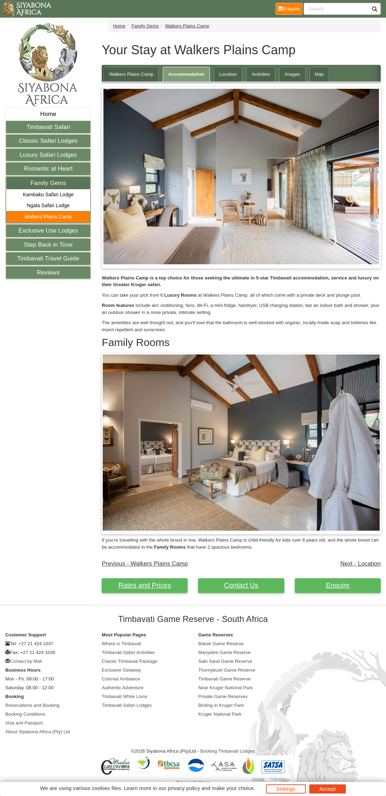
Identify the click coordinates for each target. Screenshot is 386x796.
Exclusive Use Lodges (48, 230)
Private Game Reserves (223, 696)
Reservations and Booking (32, 705)
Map (319, 74)
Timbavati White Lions (124, 696)
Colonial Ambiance (121, 678)
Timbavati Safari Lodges (127, 705)
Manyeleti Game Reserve (224, 652)
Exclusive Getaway (121, 670)
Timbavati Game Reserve (224, 678)
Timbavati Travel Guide (48, 258)
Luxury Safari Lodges (48, 155)
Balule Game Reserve (221, 643)
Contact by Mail (26, 661)
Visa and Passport (24, 723)
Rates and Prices (144, 585)
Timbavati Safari (48, 127)
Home (48, 114)
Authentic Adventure (122, 687)
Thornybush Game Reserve (226, 670)
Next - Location (360, 563)
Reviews (48, 272)
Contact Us (241, 585)
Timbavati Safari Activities (128, 652)
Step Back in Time (48, 244)
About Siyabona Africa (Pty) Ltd (37, 731)
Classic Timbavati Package (129, 661)
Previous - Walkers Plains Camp (145, 563)
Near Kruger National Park (225, 687)
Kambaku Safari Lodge (48, 194)
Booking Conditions (25, 714)
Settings (286, 789)
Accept (327, 789)
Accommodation (186, 74)
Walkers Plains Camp (48, 217)
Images (292, 74)
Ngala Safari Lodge (48, 205)
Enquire (338, 585)
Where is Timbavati (121, 643)
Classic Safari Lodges (48, 140)
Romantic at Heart (48, 168)
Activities (261, 74)
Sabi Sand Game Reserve (225, 661)
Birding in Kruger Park (221, 705)
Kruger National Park (220, 714)
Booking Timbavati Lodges (227, 751)
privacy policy (184, 788)
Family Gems (48, 183)
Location (228, 74)
